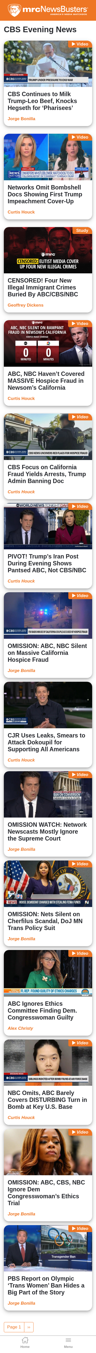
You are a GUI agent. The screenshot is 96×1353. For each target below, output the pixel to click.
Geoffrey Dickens (26, 305)
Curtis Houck (21, 212)
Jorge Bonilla (21, 118)
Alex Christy (20, 1028)
